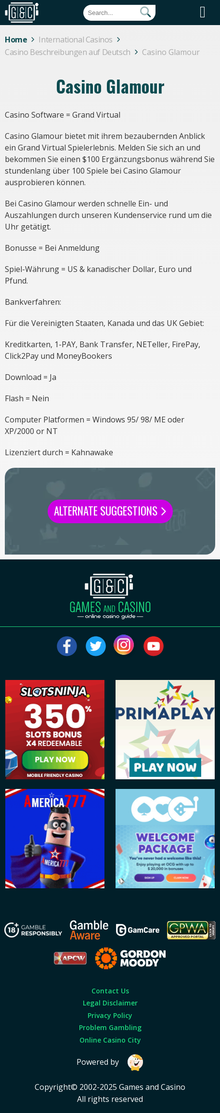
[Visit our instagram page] (124, 646)
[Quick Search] (119, 13)
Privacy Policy (110, 1015)
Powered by (110, 1062)
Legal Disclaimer (110, 1002)
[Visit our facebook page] (66, 646)
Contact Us (110, 990)
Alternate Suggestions (110, 510)
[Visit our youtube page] (153, 646)
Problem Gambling (110, 1027)
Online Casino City (110, 1040)
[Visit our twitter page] (95, 646)
